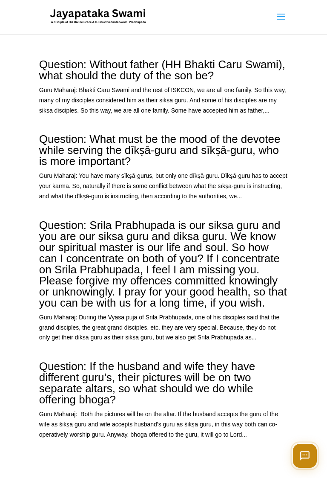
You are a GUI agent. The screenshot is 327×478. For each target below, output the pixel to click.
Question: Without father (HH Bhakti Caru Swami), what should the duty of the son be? (162, 70)
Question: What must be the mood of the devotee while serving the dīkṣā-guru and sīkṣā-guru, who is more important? (160, 150)
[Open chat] (305, 456)
